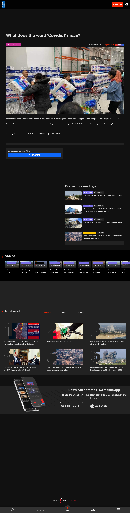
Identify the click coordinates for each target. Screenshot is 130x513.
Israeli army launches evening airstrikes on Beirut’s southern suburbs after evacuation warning (98, 271)
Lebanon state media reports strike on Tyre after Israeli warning (107, 342)
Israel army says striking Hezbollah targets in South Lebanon (102, 223)
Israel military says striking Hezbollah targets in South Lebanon (103, 196)
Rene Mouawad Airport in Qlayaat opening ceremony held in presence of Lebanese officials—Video (13, 271)
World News (39, 263)
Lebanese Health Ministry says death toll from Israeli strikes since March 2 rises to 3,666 (107, 368)
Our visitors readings (80, 186)
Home (13, 510)
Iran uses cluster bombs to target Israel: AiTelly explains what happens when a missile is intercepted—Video (41, 271)
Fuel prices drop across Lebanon (59, 341)
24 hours (47, 312)
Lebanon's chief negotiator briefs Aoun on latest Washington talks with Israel (20, 368)
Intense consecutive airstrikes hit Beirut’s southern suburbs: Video (85, 271)
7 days (64, 312)
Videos (10, 256)
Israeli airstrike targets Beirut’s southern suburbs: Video (70, 271)
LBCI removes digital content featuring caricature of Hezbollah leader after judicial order (103, 210)
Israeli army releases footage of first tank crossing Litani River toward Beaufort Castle (27, 271)
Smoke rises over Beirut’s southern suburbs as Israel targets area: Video (113, 271)
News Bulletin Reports (90, 232)
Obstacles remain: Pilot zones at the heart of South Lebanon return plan (102, 237)
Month (79, 312)
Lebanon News (88, 192)
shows (93, 510)
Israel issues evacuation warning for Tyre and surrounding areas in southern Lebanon (21, 342)
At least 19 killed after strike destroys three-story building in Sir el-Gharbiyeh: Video (56, 271)
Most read (12, 311)
